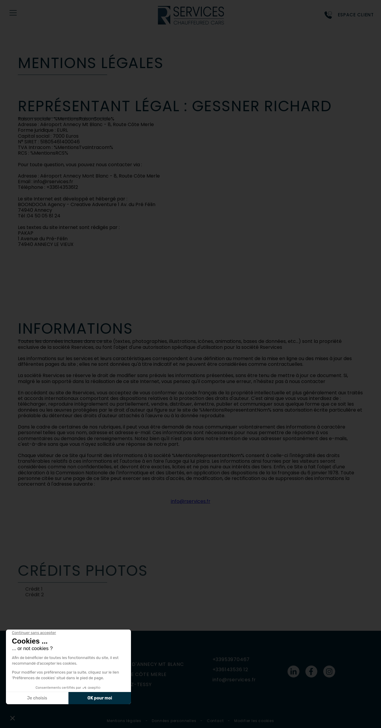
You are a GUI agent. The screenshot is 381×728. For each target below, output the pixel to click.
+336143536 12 (230, 669)
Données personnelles (174, 720)
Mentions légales (124, 720)
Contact (215, 720)
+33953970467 (231, 659)
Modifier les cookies (254, 720)
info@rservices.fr (190, 501)
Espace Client (356, 15)
